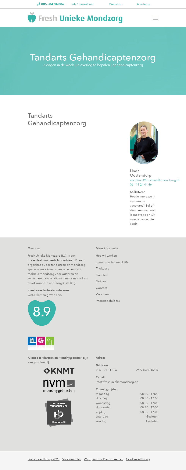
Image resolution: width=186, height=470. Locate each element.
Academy (143, 4)
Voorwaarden (71, 459)
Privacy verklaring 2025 (43, 459)
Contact (101, 288)
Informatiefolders (108, 301)
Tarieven (101, 281)
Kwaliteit (102, 275)
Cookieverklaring (138, 459)
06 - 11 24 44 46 (141, 185)
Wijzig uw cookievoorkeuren (103, 459)
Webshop (115, 4)
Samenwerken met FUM (112, 262)
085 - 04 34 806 (106, 370)
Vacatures (102, 294)
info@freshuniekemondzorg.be (117, 382)
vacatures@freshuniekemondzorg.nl (154, 180)
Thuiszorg (102, 268)
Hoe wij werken (106, 256)
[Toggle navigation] (155, 17)
